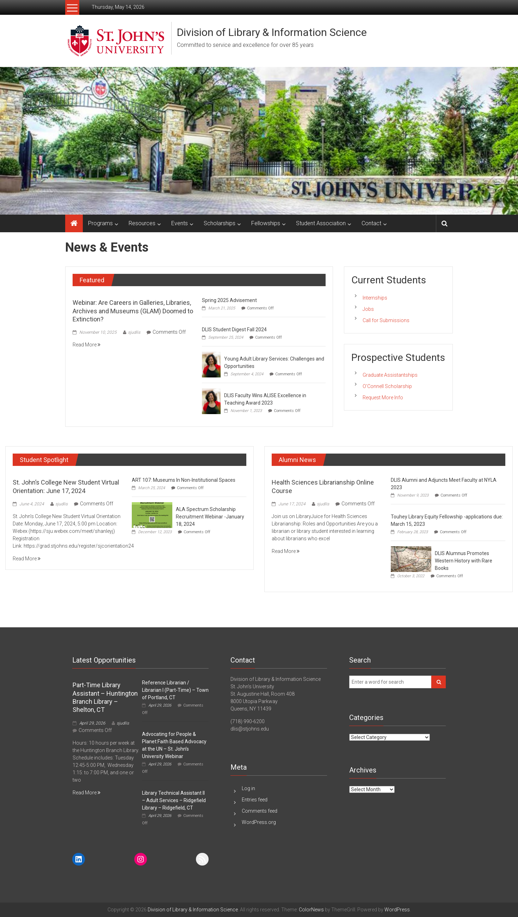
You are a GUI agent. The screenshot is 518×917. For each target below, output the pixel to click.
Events (179, 223)
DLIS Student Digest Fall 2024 (234, 329)
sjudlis (134, 332)
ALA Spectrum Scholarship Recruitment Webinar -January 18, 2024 (210, 516)
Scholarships (219, 223)
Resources (142, 223)
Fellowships (265, 223)
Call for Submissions (386, 320)
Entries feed (254, 799)
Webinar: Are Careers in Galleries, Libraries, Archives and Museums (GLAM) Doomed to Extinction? (133, 311)
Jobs (368, 309)
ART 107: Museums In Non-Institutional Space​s (183, 480)
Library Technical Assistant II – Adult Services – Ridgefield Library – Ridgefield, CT (174, 800)
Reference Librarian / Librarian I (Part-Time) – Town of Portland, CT (175, 690)
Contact (371, 223)
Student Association (321, 223)
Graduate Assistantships (390, 375)
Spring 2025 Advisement (229, 300)
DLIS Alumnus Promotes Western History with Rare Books (463, 560)
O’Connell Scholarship (387, 386)
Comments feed (259, 811)
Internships (375, 298)
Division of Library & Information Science (272, 32)
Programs (100, 223)
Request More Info (383, 397)
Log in (248, 788)
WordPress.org (259, 822)
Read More (86, 344)
